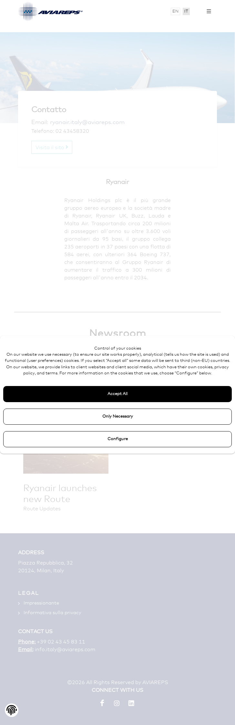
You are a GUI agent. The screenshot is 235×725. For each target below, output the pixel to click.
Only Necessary (117, 416)
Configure (117, 439)
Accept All (117, 394)
